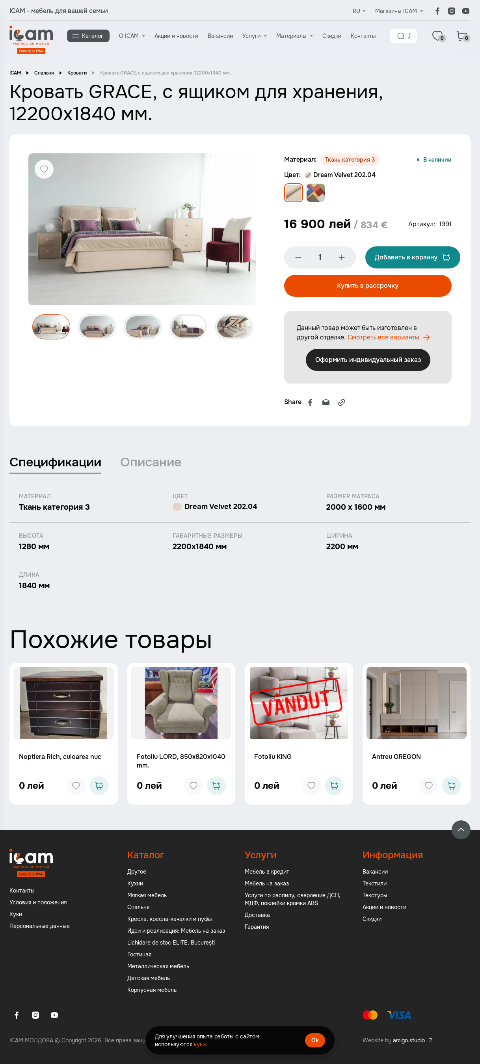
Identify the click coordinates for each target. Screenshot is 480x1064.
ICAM (15, 73)
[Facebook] (437, 11)
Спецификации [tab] (55, 463)
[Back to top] (461, 830)
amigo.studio (409, 1041)
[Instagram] (451, 11)
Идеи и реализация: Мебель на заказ (176, 931)
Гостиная (139, 955)
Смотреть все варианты (365, 338)
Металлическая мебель (158, 967)
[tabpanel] (240, 543)
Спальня (44, 73)
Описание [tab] (150, 463)
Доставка (257, 915)
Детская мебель (148, 978)
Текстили (375, 884)
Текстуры (375, 896)
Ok (315, 1040)
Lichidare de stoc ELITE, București (171, 943)
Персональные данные (39, 926)
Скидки (331, 35)
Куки (15, 915)
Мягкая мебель (147, 896)
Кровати (77, 73)
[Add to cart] (98, 786)
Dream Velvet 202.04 (340, 175)
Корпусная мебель (152, 990)
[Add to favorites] (76, 786)
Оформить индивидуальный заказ (368, 360)
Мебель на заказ (267, 884)
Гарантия (257, 927)
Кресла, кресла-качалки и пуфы (169, 919)
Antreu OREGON (396, 757)
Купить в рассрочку (367, 286)
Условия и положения (38, 903)
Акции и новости (176, 35)
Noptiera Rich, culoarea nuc (60, 757)
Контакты (363, 35)
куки (200, 1044)
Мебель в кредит (267, 872)
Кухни (135, 884)
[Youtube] (466, 11)
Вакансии (220, 35)
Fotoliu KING (273, 757)
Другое (136, 872)
